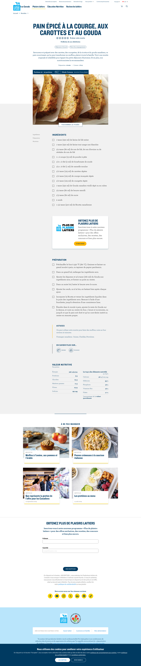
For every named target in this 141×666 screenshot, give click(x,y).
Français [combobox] (116, 1)
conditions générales (78, 655)
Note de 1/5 (57, 38)
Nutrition (35, 141)
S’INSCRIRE (80, 243)
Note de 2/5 (60, 38)
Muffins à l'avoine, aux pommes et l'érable (41, 456)
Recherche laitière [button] (91, 6)
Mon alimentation (100, 631)
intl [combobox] (125, 1)
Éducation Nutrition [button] (70, 6)
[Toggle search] (127, 6)
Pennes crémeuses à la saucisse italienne (89, 456)
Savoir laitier (67, 631)
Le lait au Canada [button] (32, 6)
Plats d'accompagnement (77, 47)
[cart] (122, 6)
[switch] (71, 72)
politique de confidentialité (67, 584)
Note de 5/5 (67, 38)
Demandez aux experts (51, 1)
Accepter (63, 660)
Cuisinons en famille (83, 631)
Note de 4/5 (65, 38)
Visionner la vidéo (70, 124)
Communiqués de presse (103, 1)
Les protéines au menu (84, 495)
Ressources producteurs (65, 1)
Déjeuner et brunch (61, 47)
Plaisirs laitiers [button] (51, 6)
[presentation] (70, 560)
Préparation (36, 138)
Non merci (78, 660)
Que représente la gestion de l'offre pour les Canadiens (39, 497)
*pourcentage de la (92, 397)
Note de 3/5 (62, 38)
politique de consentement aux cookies (103, 653)
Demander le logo (78, 1)
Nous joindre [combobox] (88, 1)
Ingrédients (36, 134)
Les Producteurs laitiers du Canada (16, 6)
